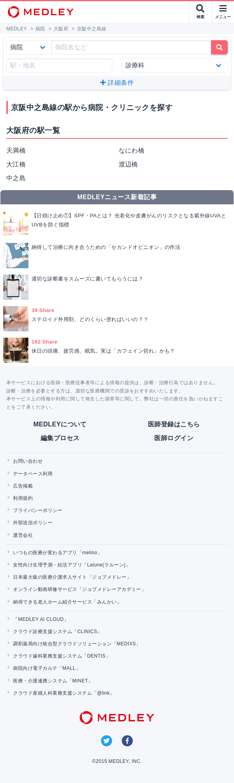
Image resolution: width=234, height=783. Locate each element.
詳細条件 (117, 82)
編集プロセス (60, 438)
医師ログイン (173, 438)
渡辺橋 (128, 164)
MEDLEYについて (60, 424)
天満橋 (16, 150)
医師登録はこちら (174, 424)
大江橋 (16, 164)
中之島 (16, 178)
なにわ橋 (132, 150)
